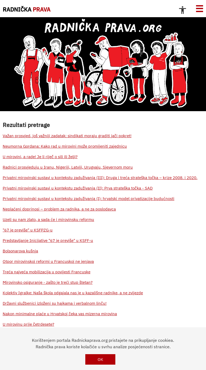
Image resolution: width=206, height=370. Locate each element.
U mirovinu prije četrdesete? (28, 324)
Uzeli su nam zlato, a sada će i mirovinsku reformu (48, 219)
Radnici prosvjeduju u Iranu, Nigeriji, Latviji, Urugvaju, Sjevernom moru (68, 167)
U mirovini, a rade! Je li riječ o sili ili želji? (40, 156)
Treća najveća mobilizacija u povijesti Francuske (46, 271)
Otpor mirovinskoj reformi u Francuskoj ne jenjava (48, 261)
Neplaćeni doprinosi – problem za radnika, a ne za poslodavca (59, 209)
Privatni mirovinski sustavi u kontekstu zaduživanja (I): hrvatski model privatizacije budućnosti (88, 198)
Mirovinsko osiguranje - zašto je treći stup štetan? (48, 282)
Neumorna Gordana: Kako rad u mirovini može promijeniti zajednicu (65, 146)
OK (100, 359)
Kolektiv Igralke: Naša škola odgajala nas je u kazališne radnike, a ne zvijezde (73, 292)
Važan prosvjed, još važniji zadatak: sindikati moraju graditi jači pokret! (67, 135)
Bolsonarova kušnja (20, 250)
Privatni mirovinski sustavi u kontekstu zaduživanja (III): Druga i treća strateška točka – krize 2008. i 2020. (100, 177)
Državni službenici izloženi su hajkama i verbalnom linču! (54, 303)
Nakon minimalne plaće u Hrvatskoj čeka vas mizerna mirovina (60, 313)
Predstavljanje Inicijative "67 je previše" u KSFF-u (48, 240)
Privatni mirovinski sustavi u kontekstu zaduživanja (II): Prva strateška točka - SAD (78, 188)
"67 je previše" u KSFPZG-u (28, 230)
